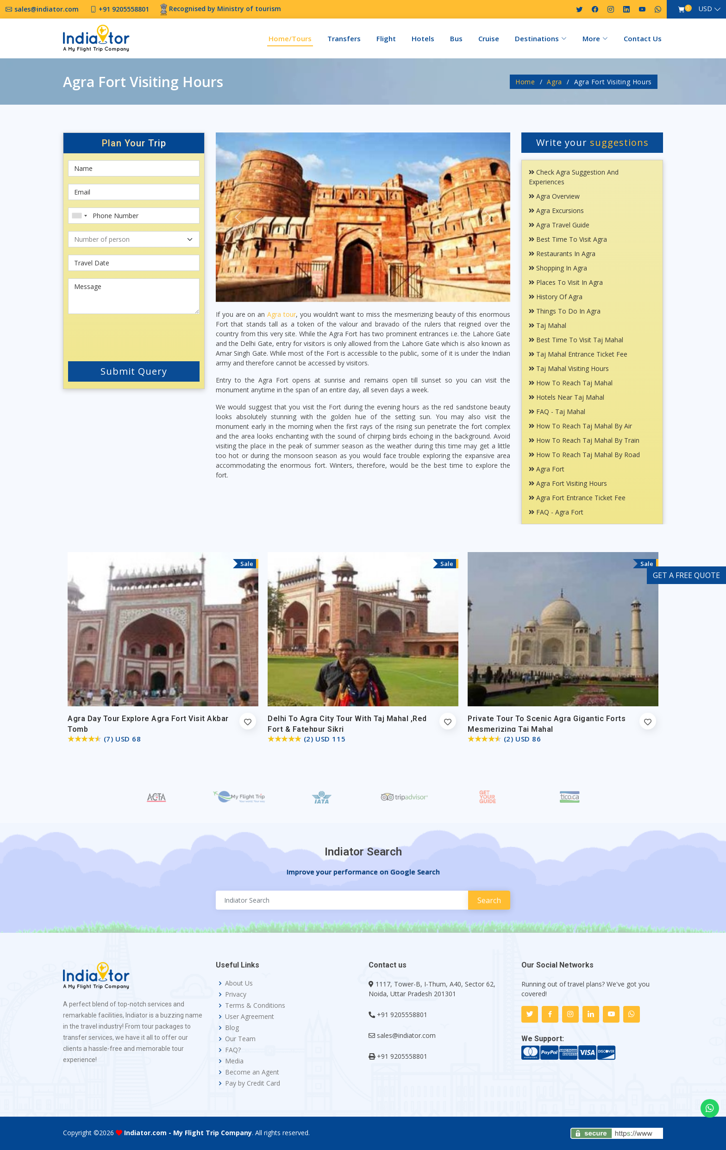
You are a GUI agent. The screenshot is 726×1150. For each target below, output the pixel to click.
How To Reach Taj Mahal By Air (580, 425)
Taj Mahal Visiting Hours (569, 368)
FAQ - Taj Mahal (557, 411)
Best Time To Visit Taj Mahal (576, 339)
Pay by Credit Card (252, 1083)
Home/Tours (290, 38)
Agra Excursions (556, 210)
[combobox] (79, 215)
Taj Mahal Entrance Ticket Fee (578, 354)
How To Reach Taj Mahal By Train (584, 440)
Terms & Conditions (255, 1005)
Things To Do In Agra (565, 311)
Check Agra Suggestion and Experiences (574, 177)
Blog (232, 1027)
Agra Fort (546, 469)
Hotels (423, 38)
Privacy (235, 994)
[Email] (134, 192)
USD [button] (705, 8)
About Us (239, 983)
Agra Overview (554, 196)
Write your (592, 142)
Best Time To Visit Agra (568, 239)
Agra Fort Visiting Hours (568, 483)
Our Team (240, 1039)
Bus (456, 38)
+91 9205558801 (402, 1014)
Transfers (344, 38)
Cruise (488, 38)
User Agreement (249, 1016)
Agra (554, 81)
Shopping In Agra (558, 268)
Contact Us (643, 38)
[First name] (134, 168)
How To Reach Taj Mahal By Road (584, 454)
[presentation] (123, 335)
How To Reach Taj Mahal (571, 382)
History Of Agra (555, 296)
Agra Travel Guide (559, 224)
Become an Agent (252, 1072)
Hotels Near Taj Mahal (566, 397)
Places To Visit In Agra (566, 282)
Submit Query (133, 371)
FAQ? (233, 1050)
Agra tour (281, 314)
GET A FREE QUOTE (686, 575)
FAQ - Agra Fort (556, 512)
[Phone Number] (134, 215)
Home (525, 81)
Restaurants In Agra (562, 253)
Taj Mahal (547, 325)
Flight (386, 38)
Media (234, 1061)
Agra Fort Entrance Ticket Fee (577, 497)
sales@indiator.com (406, 1035)
